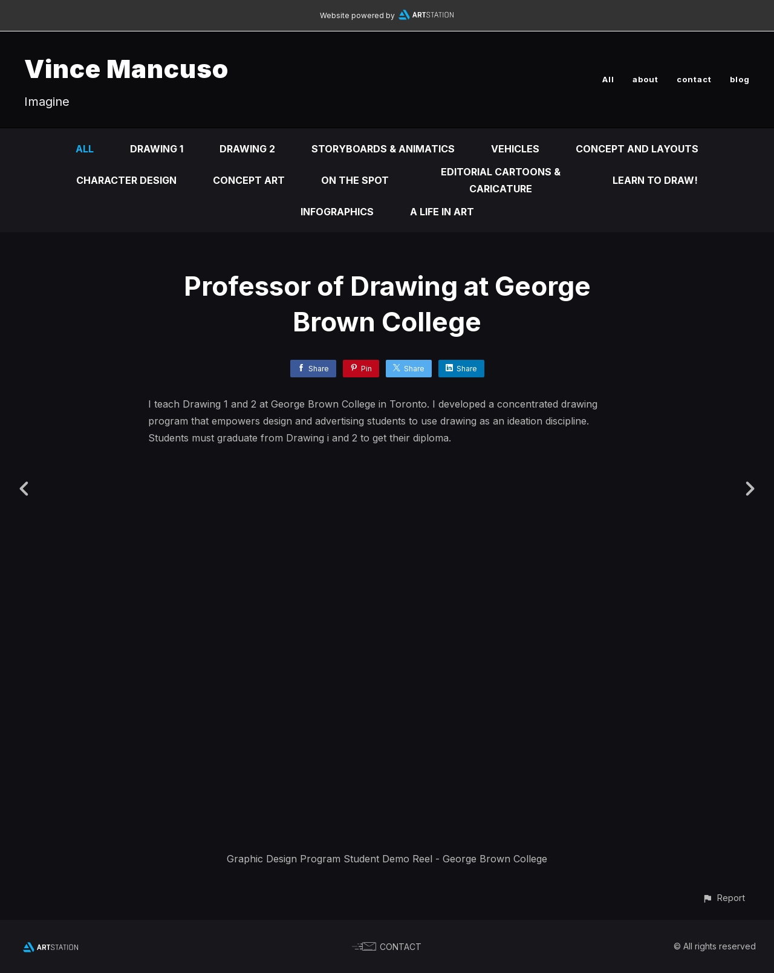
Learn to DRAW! (655, 180)
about (646, 79)
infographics (337, 212)
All (608, 79)
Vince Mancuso (126, 68)
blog (740, 79)
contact (694, 79)
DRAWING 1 (156, 149)
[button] (723, 897)
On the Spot (355, 180)
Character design (126, 180)
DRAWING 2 (247, 149)
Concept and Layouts (637, 149)
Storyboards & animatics (383, 149)
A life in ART (442, 212)
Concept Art (249, 180)
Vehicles (515, 149)
